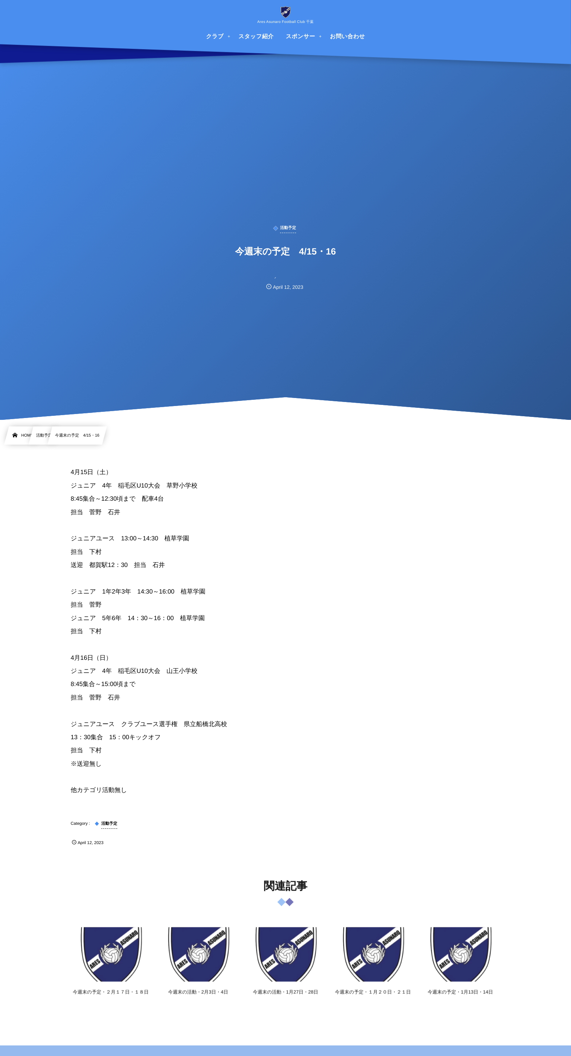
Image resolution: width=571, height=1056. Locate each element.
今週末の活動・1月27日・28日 (285, 997)
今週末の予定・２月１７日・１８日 (111, 997)
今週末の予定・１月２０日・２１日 (373, 997)
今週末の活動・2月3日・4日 (198, 997)
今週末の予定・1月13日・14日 (460, 997)
